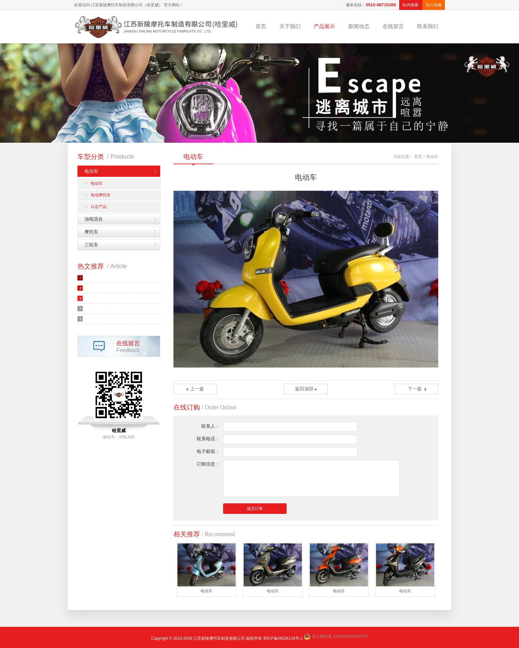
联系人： (210, 426)
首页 (261, 26)
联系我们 (427, 26)
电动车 (91, 171)
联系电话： (208, 438)
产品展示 (324, 26)
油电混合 (93, 219)
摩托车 (91, 231)
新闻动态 (358, 26)
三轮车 (91, 244)
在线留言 (393, 26)
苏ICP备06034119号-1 (283, 638)
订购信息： (208, 464)
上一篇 (197, 388)
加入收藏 (434, 5)
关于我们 (290, 26)
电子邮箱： (208, 451)
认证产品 (99, 206)
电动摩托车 (101, 195)
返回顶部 (304, 388)
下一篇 (415, 388)
